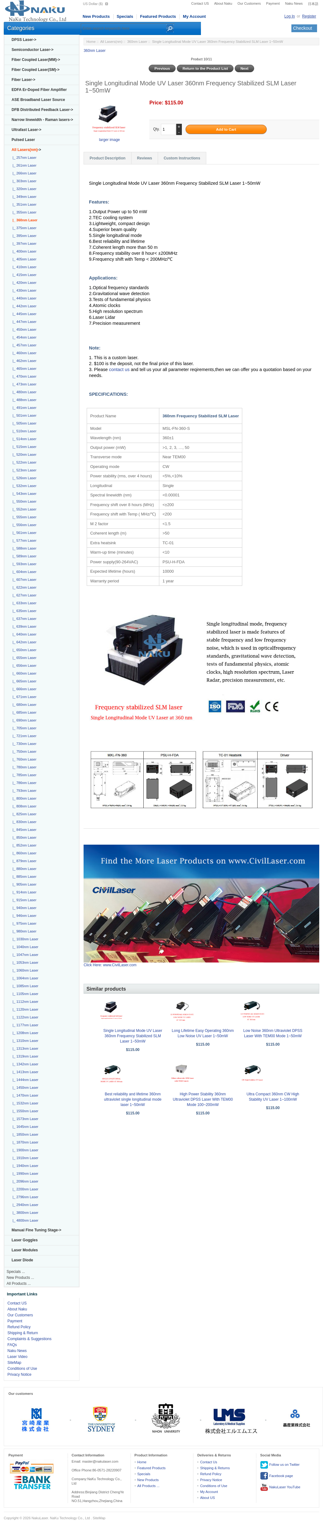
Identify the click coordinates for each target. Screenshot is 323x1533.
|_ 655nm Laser (23, 658)
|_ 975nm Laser (23, 923)
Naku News (294, 3)
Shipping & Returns (215, 1468)
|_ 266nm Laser (23, 173)
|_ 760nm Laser (23, 759)
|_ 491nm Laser (23, 408)
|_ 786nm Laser (23, 783)
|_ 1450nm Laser (24, 1087)
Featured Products (158, 16)
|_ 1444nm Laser (24, 1080)
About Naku (223, 3)
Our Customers (249, 3)
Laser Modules (25, 1250)
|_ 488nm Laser (23, 400)
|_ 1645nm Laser (24, 1126)
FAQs (12, 1345)
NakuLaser (40, 1518)
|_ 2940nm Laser (24, 1205)
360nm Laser (137, 41)
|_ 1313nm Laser (24, 1048)
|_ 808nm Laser (23, 806)
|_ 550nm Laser (23, 501)
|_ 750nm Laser (23, 751)
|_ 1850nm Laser (24, 1134)
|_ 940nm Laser (23, 908)
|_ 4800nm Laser (24, 1220)
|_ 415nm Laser (23, 275)
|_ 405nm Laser (23, 259)
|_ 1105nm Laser (24, 994)
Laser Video (18, 1357)
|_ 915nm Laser (23, 900)
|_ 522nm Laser (23, 462)
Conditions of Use (22, 1368)
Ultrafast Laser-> (26, 130)
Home (90, 41)
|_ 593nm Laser (23, 564)
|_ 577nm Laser (23, 540)
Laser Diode (22, 1260)
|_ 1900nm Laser (24, 1150)
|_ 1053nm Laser (24, 962)
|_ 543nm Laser (23, 493)
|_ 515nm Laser (23, 447)
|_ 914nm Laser (23, 892)
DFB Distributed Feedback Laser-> (42, 110)
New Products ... (20, 1277)
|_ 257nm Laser (23, 157)
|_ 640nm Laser (23, 634)
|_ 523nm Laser (23, 470)
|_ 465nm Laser (23, 368)
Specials (125, 16)
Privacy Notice (20, 1374)
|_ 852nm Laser (23, 845)
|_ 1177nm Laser (24, 1025)
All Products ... (19, 1283)
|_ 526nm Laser (23, 478)
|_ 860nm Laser (23, 853)
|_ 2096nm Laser (24, 1181)
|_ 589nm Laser (23, 556)
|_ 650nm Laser (23, 650)
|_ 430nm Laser (23, 290)
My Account (194, 16)
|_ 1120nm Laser (24, 1009)
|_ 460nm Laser (23, 353)
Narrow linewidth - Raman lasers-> (42, 120)
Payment (272, 3)
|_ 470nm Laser (23, 376)
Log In (290, 16)
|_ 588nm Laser (23, 548)
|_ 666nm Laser (23, 689)
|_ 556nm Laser (23, 525)
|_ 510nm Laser (23, 431)
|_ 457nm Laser (23, 345)
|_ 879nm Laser (23, 861)
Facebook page (276, 1476)
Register (309, 16)
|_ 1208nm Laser (24, 1033)
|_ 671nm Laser (23, 697)
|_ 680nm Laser (23, 704)
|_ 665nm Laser (23, 681)
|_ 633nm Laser (23, 603)
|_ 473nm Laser (23, 384)
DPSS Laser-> (24, 40)
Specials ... (16, 1271)
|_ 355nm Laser (23, 212)
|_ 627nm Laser (23, 595)
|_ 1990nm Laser (24, 1173)
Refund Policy (19, 1327)
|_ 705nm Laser (23, 728)
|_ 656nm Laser (23, 665)
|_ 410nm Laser (23, 267)
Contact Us (208, 1462)
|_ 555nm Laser (23, 517)
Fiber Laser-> (23, 80)
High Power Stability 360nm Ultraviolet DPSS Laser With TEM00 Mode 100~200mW (203, 1099)
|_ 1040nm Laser (24, 947)
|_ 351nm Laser (23, 204)
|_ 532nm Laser (23, 486)
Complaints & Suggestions (30, 1339)
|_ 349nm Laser (23, 197)
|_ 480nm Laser (23, 392)
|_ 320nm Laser (23, 189)
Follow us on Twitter (280, 1465)
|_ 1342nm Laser (24, 1064)
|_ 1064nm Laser (24, 978)
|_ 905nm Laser (23, 884)
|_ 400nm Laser (23, 251)
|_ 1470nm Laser (24, 1095)
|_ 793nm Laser (23, 790)
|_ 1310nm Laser (24, 1041)
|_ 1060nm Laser (24, 970)
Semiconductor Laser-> (33, 50)
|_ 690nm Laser (23, 720)
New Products (96, 16)
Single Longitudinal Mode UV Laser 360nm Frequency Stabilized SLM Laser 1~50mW (132, 1035)
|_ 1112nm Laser (24, 1001)
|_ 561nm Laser (23, 533)
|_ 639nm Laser (23, 626)
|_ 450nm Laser (23, 329)
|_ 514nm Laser (23, 439)
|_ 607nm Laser (23, 579)
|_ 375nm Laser (23, 228)
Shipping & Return (23, 1333)
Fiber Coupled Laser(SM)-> (35, 70)
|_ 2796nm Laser (24, 1197)
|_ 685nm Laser (23, 712)
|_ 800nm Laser (23, 798)
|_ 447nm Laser (23, 322)
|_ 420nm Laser (23, 282)
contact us (120, 369)
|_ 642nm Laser (23, 642)
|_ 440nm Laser (23, 298)
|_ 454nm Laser (23, 337)
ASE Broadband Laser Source (38, 100)
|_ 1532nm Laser (24, 1103)
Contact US (200, 3)
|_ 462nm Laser (23, 361)
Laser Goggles (25, 1240)
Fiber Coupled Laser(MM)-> (36, 60)
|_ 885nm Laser (23, 876)
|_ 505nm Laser (23, 423)
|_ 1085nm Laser (24, 986)
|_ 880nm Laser (23, 869)
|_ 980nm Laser (23, 931)
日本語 (313, 4)
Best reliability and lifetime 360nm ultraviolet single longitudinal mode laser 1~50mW (132, 1099)
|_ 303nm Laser (23, 181)
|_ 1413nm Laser (24, 1072)
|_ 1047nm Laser (24, 955)
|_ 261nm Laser (23, 165)
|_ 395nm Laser (23, 236)
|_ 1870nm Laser (24, 1142)
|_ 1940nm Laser (24, 1166)
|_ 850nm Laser (23, 837)
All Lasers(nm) (111, 41)
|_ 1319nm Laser (24, 1056)
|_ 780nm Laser (23, 767)
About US (207, 1498)
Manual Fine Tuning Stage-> (36, 1230)
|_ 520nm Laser (23, 454)
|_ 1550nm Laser (24, 1111)
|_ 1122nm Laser (24, 1017)
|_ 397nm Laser (23, 243)
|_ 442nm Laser (23, 306)
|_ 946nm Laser (23, 915)
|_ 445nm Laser (23, 314)
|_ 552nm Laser (23, 509)
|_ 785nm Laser (23, 775)
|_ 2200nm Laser (24, 1189)
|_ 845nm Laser (23, 830)
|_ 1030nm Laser (24, 939)
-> (26, 150)
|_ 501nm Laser (23, 415)
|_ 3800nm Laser (24, 1212)
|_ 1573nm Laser (24, 1119)
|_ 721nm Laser (23, 736)
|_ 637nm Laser (23, 619)
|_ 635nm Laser (23, 611)
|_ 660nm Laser (23, 673)
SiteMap (14, 1362)
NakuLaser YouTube (280, 1487)
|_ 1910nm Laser (24, 1158)
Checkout (302, 28)
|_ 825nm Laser (23, 814)
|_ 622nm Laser (23, 587)
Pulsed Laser (23, 140)
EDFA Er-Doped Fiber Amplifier (39, 90)
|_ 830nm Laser (23, 822)
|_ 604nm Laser (23, 572)
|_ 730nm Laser (23, 744)
